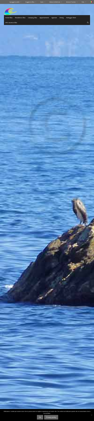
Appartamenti (44, 18)
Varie (43, 2)
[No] (92, 415)
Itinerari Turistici (73, 2)
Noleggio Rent (71, 18)
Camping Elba (32, 18)
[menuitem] (91, 1)
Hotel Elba (8, 18)
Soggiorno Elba (31, 2)
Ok (40, 417)
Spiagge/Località (16, 2)
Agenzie (54, 18)
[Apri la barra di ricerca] (88, 22)
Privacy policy (51, 417)
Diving (61, 18)
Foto (85, 2)
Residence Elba (20, 18)
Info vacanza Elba (11, 23)
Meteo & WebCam (56, 2)
